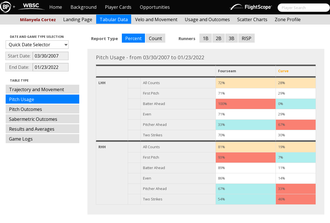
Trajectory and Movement (36, 89)
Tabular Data (114, 19)
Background (83, 7)
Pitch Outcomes (25, 109)
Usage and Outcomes (207, 19)
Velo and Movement (156, 19)
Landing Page (77, 19)
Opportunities (155, 7)
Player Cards (118, 7)
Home (55, 7)
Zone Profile (288, 19)
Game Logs (21, 139)
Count (155, 38)
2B (218, 38)
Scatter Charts (252, 19)
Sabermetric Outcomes (33, 119)
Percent (133, 38)
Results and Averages (31, 129)
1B (205, 38)
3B (231, 38)
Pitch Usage (21, 99)
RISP (246, 38)
